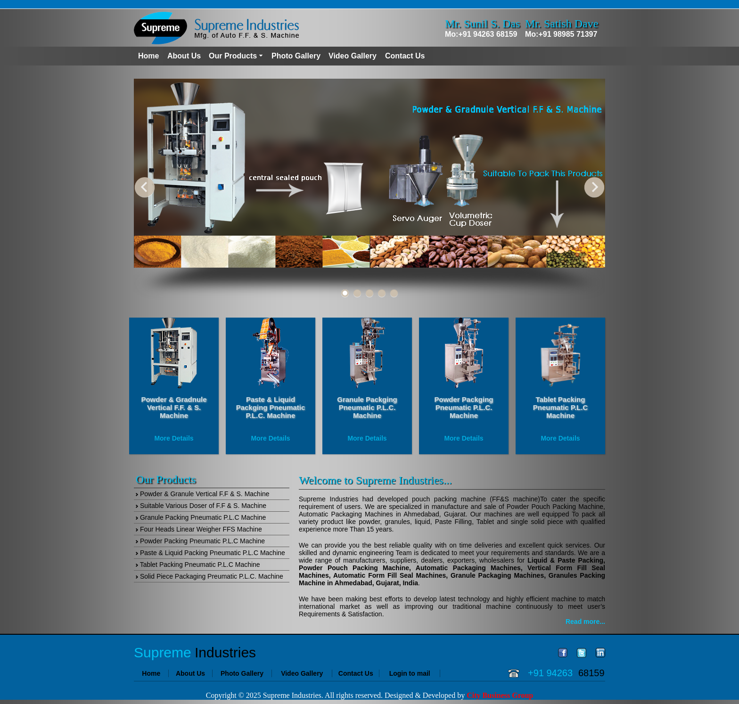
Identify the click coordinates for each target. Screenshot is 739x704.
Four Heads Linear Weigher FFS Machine (199, 529)
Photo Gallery (295, 56)
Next (594, 187)
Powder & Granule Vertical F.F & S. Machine (203, 494)
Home (148, 56)
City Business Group (500, 695)
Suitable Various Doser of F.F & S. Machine (201, 505)
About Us (184, 56)
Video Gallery (352, 56)
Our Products (233, 56)
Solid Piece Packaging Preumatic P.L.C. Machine (209, 576)
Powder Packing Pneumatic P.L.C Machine (200, 541)
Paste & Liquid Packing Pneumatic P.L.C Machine (210, 553)
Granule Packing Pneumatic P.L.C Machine (201, 517)
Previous (145, 187)
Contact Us (405, 56)
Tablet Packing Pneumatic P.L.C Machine (198, 564)
